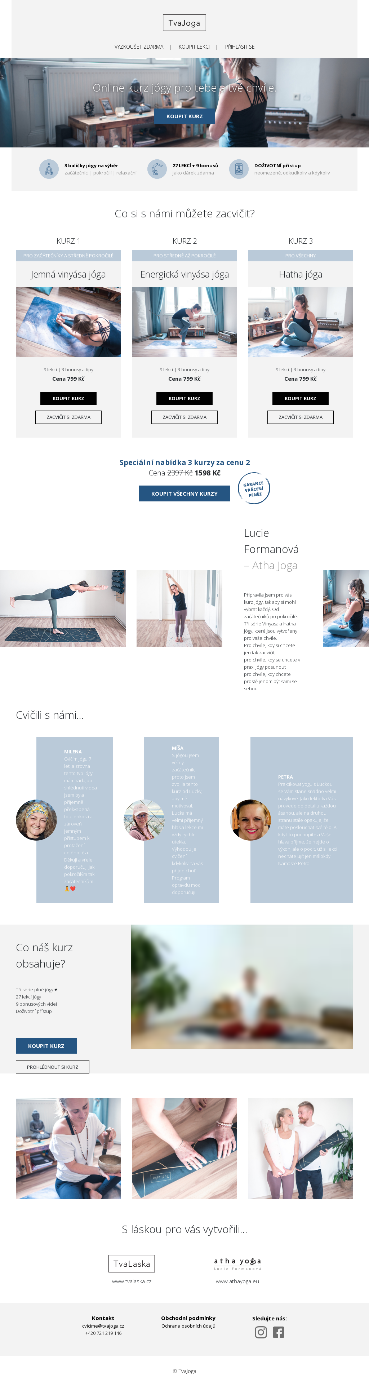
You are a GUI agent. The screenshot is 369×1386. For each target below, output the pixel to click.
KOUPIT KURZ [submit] (184, 116)
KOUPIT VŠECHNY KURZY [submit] (184, 493)
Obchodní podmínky (188, 1317)
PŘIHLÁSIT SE (240, 46)
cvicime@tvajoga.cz (103, 1326)
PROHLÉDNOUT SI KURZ (52, 1067)
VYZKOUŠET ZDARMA (139, 46)
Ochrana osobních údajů (188, 1326)
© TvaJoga (184, 1370)
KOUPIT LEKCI (194, 46)
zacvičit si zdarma (68, 417)
